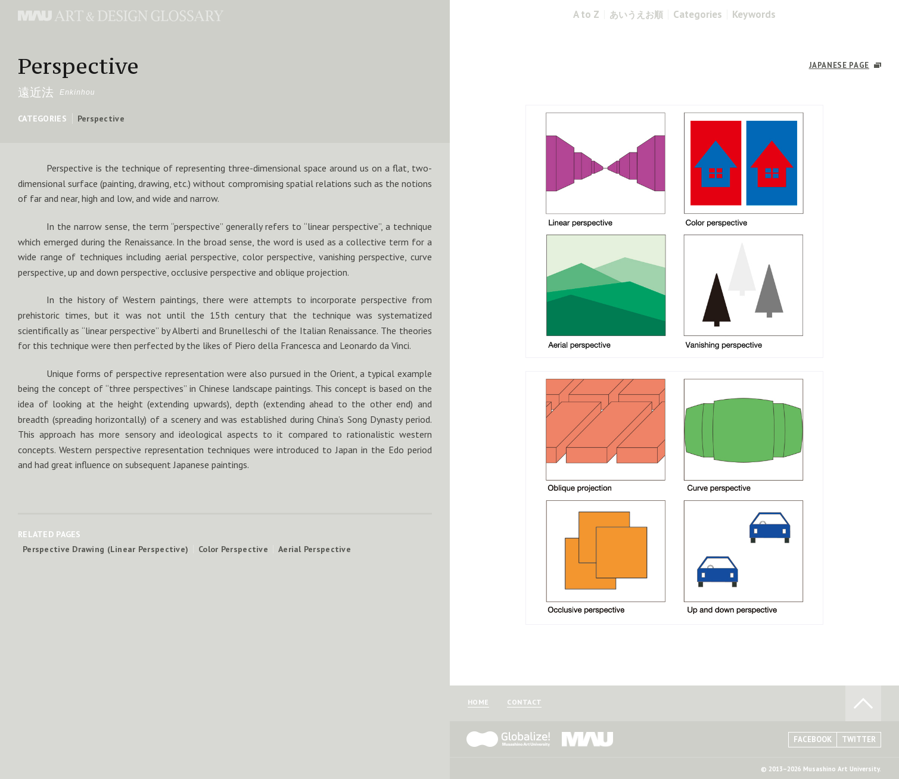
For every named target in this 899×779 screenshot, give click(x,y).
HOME (478, 702)
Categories (697, 15)
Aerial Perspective (314, 549)
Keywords (754, 15)
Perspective (101, 118)
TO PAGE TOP (863, 703)
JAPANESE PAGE (839, 65)
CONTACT (524, 702)
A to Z (586, 15)
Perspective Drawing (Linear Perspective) (105, 549)
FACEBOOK (813, 739)
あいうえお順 (636, 14)
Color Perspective (233, 549)
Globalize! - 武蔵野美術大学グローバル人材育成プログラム (508, 739)
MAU (588, 739)
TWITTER (859, 739)
